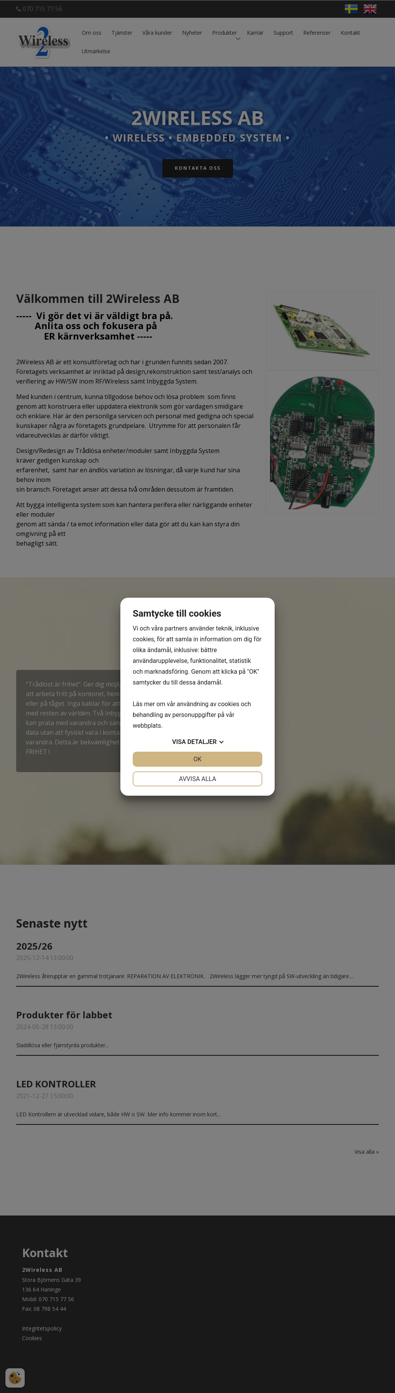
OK (197, 759)
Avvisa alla (197, 779)
